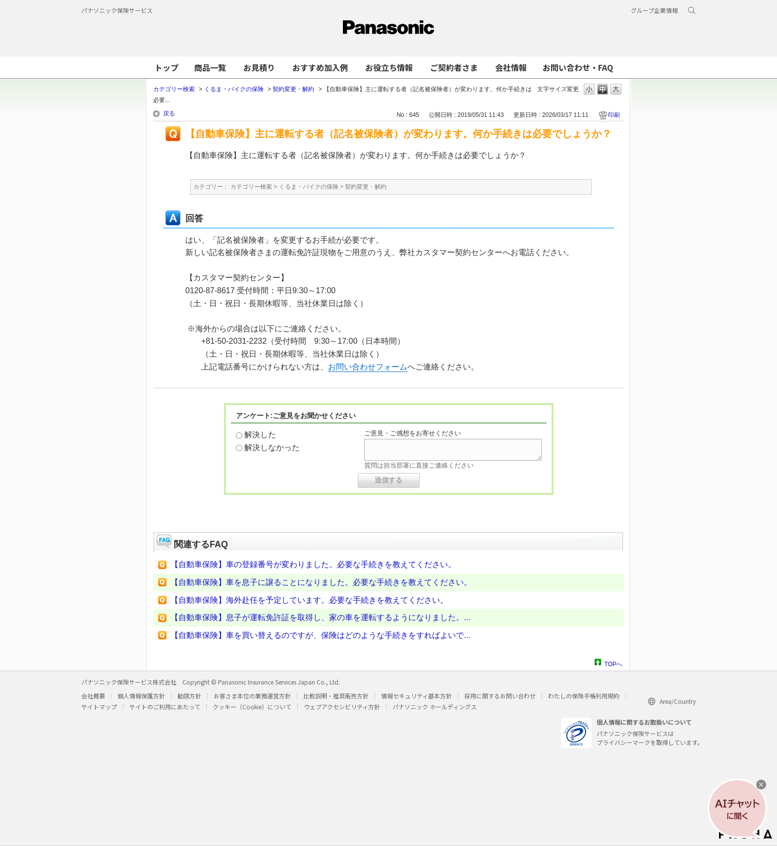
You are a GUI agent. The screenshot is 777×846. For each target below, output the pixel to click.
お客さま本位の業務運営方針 (252, 695)
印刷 (614, 114)
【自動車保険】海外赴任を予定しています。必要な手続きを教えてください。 (309, 600)
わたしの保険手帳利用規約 (583, 695)
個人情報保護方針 (141, 695)
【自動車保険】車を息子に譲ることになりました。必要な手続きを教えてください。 (321, 582)
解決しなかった (272, 447)
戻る (169, 113)
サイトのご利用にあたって (164, 706)
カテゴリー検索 (174, 89)
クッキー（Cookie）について (252, 706)
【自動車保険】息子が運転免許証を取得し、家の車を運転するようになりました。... (320, 617)
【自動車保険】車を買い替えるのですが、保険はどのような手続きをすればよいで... (320, 635)
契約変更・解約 (293, 89)
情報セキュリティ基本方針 (416, 695)
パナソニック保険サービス (117, 10)
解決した (260, 434)
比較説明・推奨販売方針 (336, 695)
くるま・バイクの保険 (234, 89)
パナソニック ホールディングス (434, 706)
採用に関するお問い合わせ (500, 695)
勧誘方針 (189, 695)
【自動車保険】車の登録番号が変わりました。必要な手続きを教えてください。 (313, 564)
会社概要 (93, 695)
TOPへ (613, 663)
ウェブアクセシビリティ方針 (342, 706)
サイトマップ (99, 706)
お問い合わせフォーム (367, 367)
